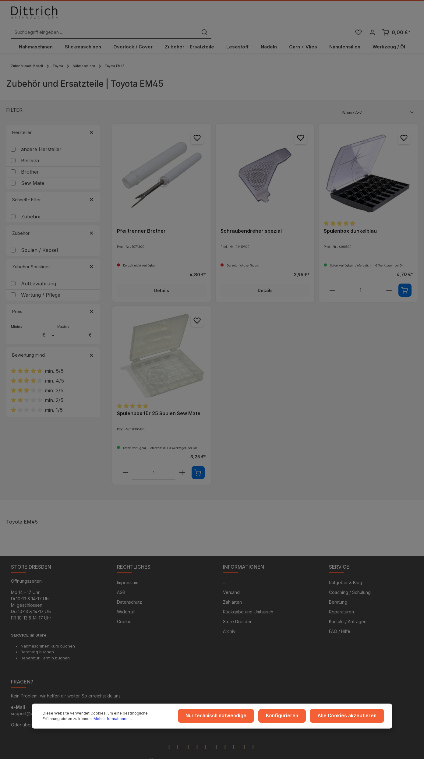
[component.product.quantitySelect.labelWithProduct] (360, 281)
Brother (30, 162)
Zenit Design (201, 752)
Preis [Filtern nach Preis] (53, 302)
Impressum (127, 573)
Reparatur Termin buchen (45, 649)
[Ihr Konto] (371, 16)
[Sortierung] (378, 103)
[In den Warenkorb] (405, 280)
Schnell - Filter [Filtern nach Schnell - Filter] (53, 190)
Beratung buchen (37, 643)
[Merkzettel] (357, 16)
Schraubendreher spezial (251, 221)
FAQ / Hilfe (339, 622)
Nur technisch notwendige (229, 717)
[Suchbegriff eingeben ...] (205, 16)
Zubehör (31, 207)
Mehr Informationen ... (82, 720)
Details (161, 281)
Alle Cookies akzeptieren (350, 717)
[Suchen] (305, 16)
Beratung (338, 593)
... (224, 573)
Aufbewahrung (38, 274)
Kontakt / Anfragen (347, 612)
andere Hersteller (41, 140)
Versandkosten (308, 752)
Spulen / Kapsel (39, 241)
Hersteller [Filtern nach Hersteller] (53, 122)
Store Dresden (238, 612)
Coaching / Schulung (350, 583)
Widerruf (126, 602)
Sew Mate (32, 174)
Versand (231, 583)
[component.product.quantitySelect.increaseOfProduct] (389, 281)
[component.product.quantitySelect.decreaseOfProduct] (332, 281)
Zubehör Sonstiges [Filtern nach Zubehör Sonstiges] (53, 257)
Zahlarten (232, 593)
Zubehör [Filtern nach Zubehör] (53, 223)
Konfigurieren (291, 717)
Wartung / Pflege (40, 285)
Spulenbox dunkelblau (350, 221)
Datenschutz (129, 593)
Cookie (124, 612)
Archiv (229, 622)
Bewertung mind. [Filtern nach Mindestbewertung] (53, 345)
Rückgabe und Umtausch (248, 602)
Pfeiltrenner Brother (141, 221)
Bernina (30, 151)
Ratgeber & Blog (345, 573)
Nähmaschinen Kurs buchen (48, 637)
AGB (121, 583)
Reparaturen (341, 602)
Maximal (76, 322)
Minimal (30, 322)
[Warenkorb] (396, 16)
